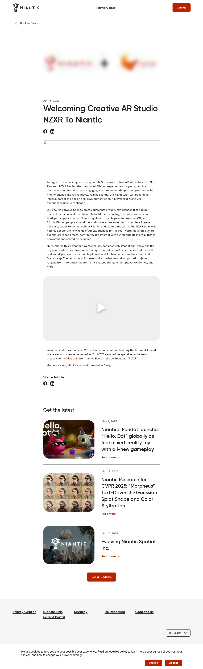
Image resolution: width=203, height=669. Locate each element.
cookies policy (118, 651)
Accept (173, 662)
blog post (72, 358)
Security (81, 612)
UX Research (115, 612)
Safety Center (24, 612)
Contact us (144, 612)
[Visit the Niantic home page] (26, 7)
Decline (153, 662)
